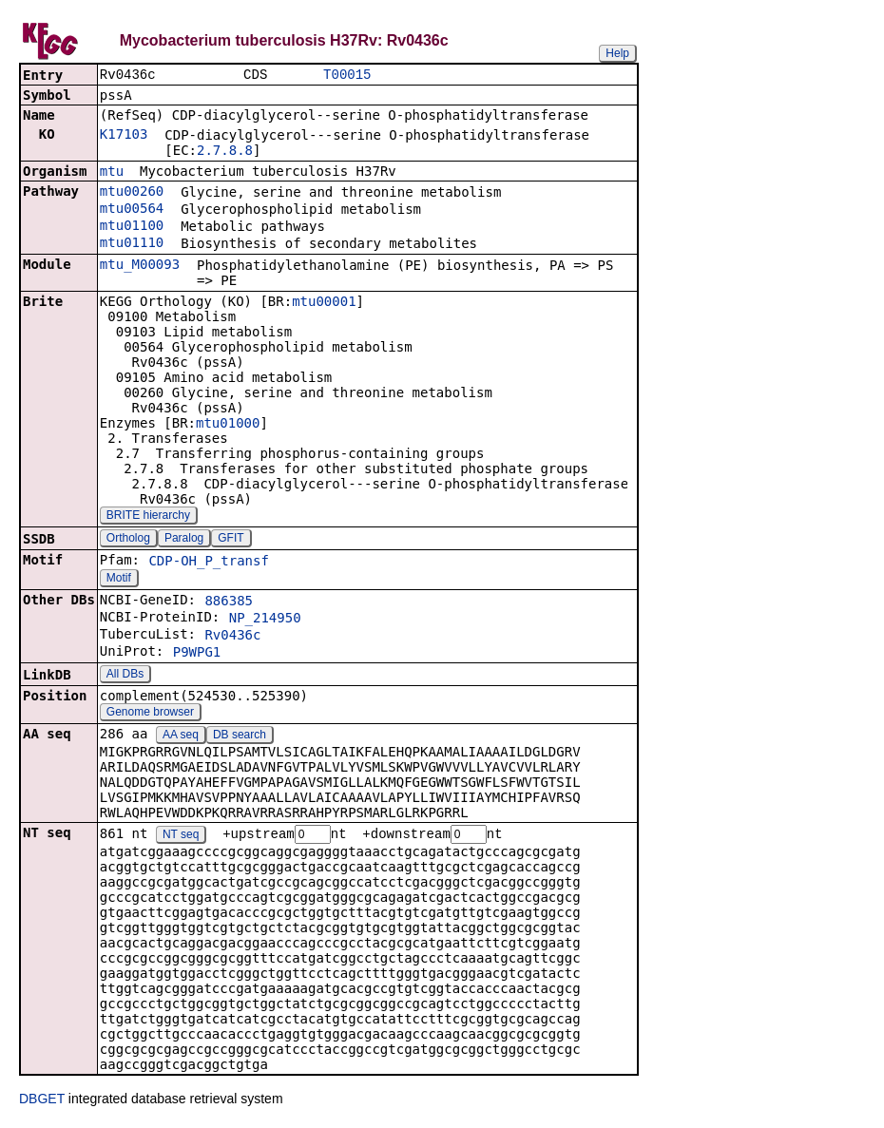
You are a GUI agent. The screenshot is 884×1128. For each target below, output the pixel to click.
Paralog (183, 539)
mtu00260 (131, 193)
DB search (239, 736)
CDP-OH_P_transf (208, 562)
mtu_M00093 (140, 266)
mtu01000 (227, 424)
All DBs (125, 675)
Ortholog (128, 539)
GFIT (230, 539)
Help (617, 53)
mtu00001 (324, 303)
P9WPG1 (197, 653)
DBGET (42, 1101)
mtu (112, 173)
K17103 (124, 135)
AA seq (181, 736)
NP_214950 (265, 619)
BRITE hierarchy (148, 517)
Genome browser (150, 713)
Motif (118, 579)
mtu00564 (131, 210)
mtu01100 (131, 227)
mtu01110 (131, 244)
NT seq (181, 837)
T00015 (347, 76)
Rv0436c (232, 636)
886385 (228, 602)
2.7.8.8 (225, 152)
